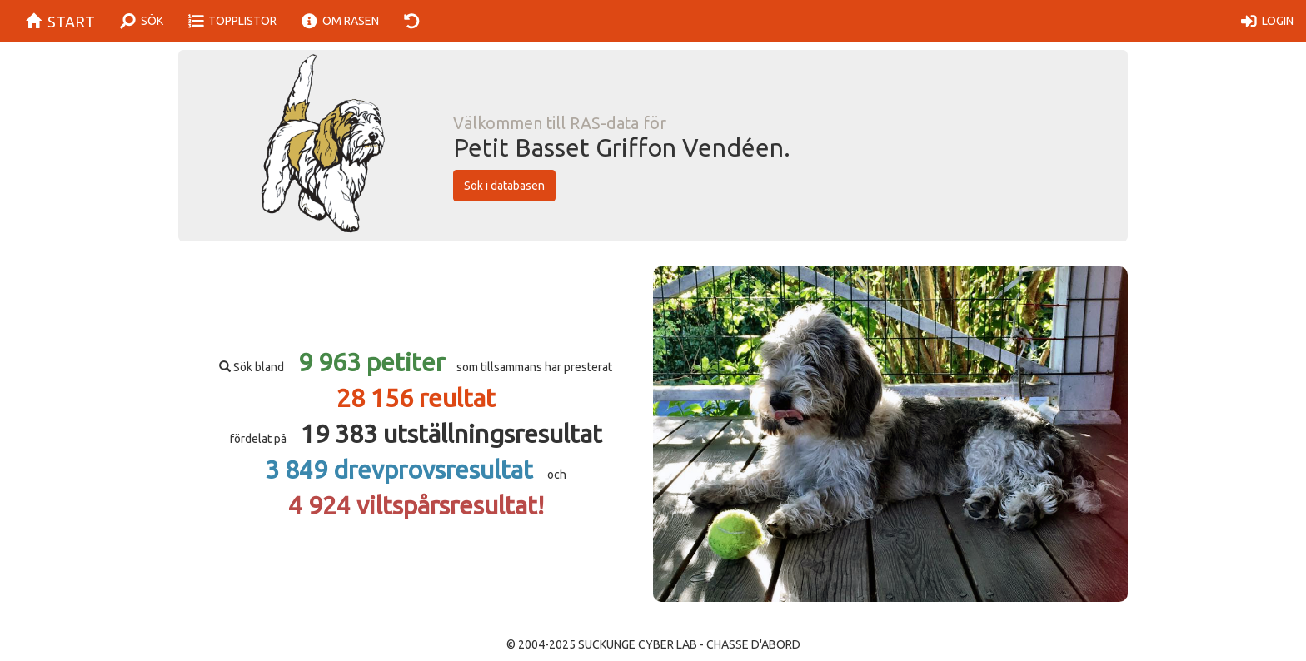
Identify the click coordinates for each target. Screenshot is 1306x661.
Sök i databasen (504, 185)
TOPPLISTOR (232, 21)
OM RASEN (340, 21)
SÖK (141, 21)
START (53, 21)
